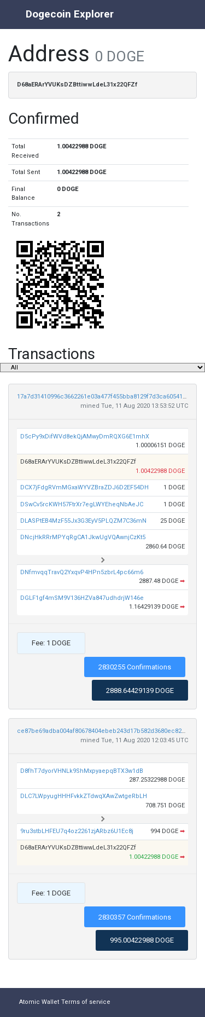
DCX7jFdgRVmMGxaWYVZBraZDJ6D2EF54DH (84, 487)
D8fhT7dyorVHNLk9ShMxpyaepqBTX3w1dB (81, 771)
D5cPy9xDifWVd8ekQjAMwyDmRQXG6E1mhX (84, 436)
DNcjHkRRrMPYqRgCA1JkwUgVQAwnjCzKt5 (82, 537)
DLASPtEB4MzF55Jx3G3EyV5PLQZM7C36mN (83, 520)
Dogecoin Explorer (70, 14)
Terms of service (85, 1002)
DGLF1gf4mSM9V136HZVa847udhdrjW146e (82, 598)
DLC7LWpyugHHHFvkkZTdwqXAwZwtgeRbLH (83, 796)
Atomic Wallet (39, 1002)
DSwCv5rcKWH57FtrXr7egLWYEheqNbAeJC (81, 504)
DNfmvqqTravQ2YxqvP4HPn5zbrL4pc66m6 (81, 572)
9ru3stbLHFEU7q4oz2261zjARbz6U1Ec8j (76, 831)
